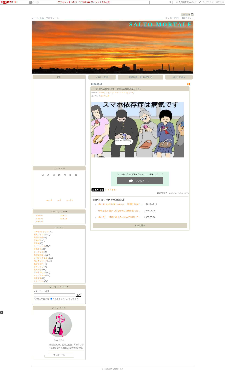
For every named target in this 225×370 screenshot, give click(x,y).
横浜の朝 (37, 269)
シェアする (110, 189)
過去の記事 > (179, 77)
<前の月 (49, 200)
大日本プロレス (40, 261)
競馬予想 (37, 249)
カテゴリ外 (38, 281)
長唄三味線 (38, 237)
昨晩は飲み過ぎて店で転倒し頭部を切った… (119, 210)
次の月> (69, 200)
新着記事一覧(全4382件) (140, 77)
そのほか (36, 2)
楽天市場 (220, 2)
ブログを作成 (207, 2)
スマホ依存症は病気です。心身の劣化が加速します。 (116, 88)
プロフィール (52, 18)
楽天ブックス (39, 234)
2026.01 (63, 219)
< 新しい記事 (102, 77)
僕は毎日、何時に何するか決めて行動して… (119, 217)
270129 (185, 14)
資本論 (37, 243)
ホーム (35, 18)
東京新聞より (39, 255)
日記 (42, 18)
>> (186, 2)
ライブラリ (38, 267)
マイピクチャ (39, 275)
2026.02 (63, 216)
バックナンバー (59, 211)
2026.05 (39, 216)
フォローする (59, 355)
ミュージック (39, 246)
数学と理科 (38, 264)
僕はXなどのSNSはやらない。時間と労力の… (120, 204)
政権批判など (39, 272)
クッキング (38, 252)
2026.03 (39, 221)
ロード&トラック (41, 232)
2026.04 (39, 219)
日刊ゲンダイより (41, 258)
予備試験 (37, 240)
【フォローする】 (171, 18)
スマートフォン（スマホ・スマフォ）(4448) (116, 93)
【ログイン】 (187, 18)
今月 (59, 200)
